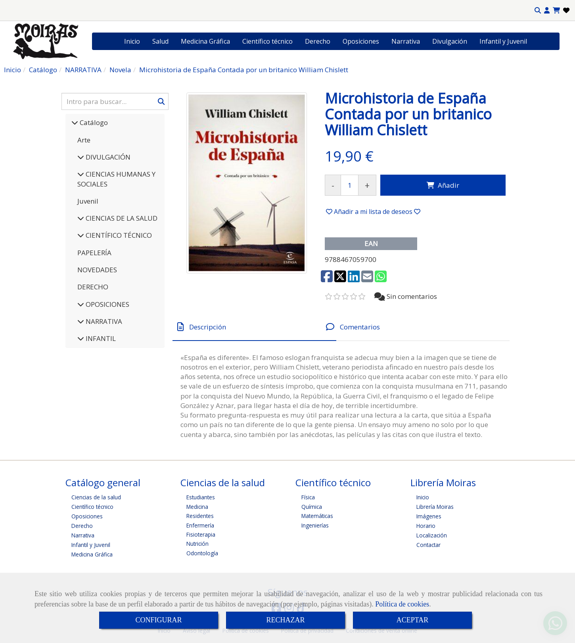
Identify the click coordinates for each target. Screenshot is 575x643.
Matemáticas (317, 516)
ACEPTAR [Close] (413, 620)
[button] (546, 10)
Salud (160, 41)
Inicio (132, 41)
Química (311, 506)
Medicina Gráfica (205, 41)
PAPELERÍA (94, 252)
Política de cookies (402, 604)
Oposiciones (361, 41)
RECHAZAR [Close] (285, 620)
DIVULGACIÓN (107, 157)
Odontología (202, 553)
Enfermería (200, 525)
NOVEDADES (97, 269)
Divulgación (449, 41)
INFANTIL (100, 338)
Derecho (317, 41)
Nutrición (197, 543)
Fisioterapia (200, 534)
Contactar (428, 545)
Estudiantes (200, 497)
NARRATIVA (103, 321)
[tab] (254, 327)
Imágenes (428, 516)
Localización (431, 535)
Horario (425, 525)
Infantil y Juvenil (503, 41)
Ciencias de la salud (96, 497)
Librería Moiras (435, 506)
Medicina (197, 506)
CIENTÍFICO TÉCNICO (118, 235)
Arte (83, 139)
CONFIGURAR (158, 620)
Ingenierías (315, 525)
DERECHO (92, 286)
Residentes (200, 516)
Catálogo (93, 122)
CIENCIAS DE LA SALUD (120, 218)
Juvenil (87, 201)
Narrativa (405, 41)
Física (308, 497)
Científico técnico (267, 41)
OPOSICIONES (106, 304)
